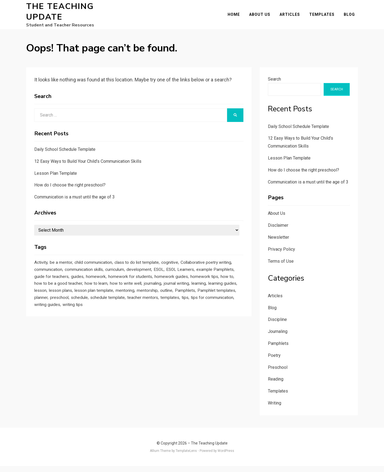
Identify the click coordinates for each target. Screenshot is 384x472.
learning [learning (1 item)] (97, 302)
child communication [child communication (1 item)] (99, 269)
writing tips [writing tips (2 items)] (45, 327)
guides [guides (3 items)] (156, 286)
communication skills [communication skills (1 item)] (149, 277)
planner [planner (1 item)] (175, 311)
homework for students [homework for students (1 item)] (214, 286)
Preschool (277, 373)
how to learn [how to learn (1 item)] (190, 294)
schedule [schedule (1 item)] (217, 311)
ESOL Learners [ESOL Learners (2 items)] (49, 286)
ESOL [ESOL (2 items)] (232, 277)
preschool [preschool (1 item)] (195, 311)
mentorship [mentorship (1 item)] (69, 311)
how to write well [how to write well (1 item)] (222, 294)
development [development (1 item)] (211, 277)
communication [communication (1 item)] (109, 277)
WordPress (226, 456)
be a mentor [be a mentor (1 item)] (64, 269)
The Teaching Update (60, 15)
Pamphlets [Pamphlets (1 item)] (111, 311)
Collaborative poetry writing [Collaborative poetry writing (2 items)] (62, 277)
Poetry (274, 361)
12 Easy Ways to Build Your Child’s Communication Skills (87, 167)
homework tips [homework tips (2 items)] (88, 294)
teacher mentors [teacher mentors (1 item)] (92, 319)
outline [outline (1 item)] (91, 311)
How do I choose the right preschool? (70, 191)
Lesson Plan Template (55, 179)
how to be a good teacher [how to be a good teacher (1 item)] (149, 294)
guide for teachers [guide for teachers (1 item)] (128, 286)
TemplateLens (186, 456)
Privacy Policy (281, 255)
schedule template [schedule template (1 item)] (53, 319)
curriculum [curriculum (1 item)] (184, 277)
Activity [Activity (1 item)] (41, 269)
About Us (262, 17)
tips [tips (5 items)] (138, 319)
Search (274, 84)
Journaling (277, 337)
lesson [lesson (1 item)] (148, 302)
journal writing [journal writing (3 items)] (71, 302)
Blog (352, 17)
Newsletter (278, 243)
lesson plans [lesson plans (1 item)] (170, 302)
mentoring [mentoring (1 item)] (44, 311)
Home (237, 17)
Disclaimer (278, 231)
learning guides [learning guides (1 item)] (123, 302)
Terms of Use (281, 266)
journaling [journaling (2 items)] (44, 302)
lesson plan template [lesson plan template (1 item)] (206, 302)
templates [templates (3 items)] (121, 319)
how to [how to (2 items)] (113, 294)
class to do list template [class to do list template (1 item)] (148, 269)
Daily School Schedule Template (64, 155)
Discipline (277, 325)
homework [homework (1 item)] (176, 286)
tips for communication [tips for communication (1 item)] (168, 319)
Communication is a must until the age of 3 (74, 203)
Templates (324, 17)
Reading (275, 385)
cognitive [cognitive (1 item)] (185, 269)
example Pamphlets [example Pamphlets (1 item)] (87, 286)
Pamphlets (278, 349)
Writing (274, 409)
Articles (293, 17)
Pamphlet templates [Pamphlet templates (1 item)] (144, 311)
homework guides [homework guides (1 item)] (52, 294)
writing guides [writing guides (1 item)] (209, 319)
